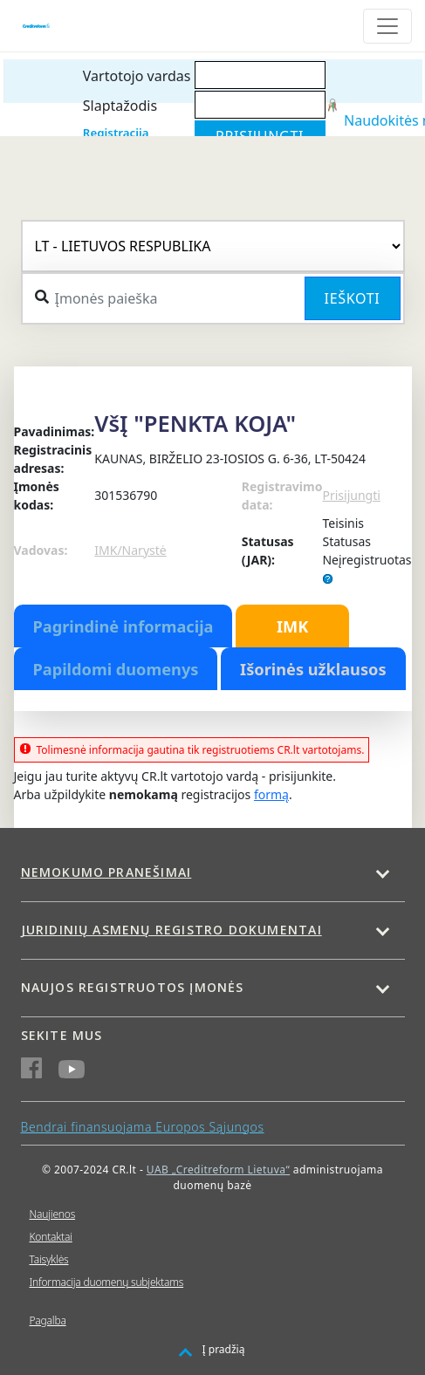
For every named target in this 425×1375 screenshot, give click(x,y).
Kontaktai (51, 1236)
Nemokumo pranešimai (106, 872)
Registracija (116, 132)
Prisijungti (351, 495)
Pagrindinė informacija (123, 626)
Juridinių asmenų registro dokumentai (171, 929)
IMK (292, 626)
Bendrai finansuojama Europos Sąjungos (142, 1126)
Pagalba (48, 1320)
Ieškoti (352, 298)
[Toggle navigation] (387, 26)
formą (271, 794)
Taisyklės (49, 1259)
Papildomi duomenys (116, 669)
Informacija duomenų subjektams (107, 1282)
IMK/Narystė (130, 550)
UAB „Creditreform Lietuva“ (218, 1169)
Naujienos (53, 1214)
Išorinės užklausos (313, 669)
